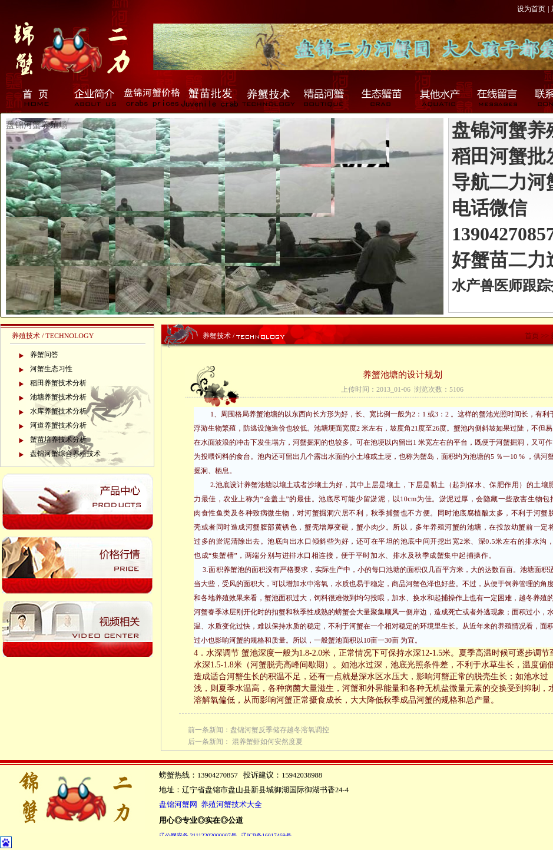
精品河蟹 (325, 97)
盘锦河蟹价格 (152, 97)
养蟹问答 (44, 354)
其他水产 (440, 97)
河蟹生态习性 (51, 369)
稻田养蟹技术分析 (58, 383)
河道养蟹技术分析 (58, 425)
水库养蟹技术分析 (58, 411)
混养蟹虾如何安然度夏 (267, 741)
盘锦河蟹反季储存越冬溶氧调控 (279, 730)
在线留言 (498, 97)
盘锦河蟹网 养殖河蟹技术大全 (210, 805)
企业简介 (94, 97)
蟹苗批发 (210, 97)
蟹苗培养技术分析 (58, 439)
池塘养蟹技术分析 (58, 397)
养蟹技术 (267, 97)
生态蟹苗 (383, 97)
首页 (36, 97)
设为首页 (531, 9)
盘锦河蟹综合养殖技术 (65, 453)
